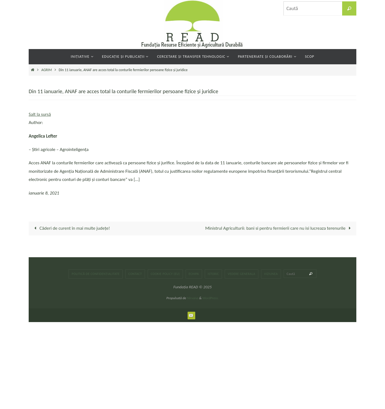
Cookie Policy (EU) (165, 274)
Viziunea (271, 274)
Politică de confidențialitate (96, 274)
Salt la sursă (40, 114)
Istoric (213, 274)
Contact (135, 274)
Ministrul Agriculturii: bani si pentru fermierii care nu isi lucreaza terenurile (279, 228)
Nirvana (193, 298)
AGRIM (46, 70)
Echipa (194, 274)
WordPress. (210, 298)
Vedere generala (241, 274)
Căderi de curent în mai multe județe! (71, 228)
